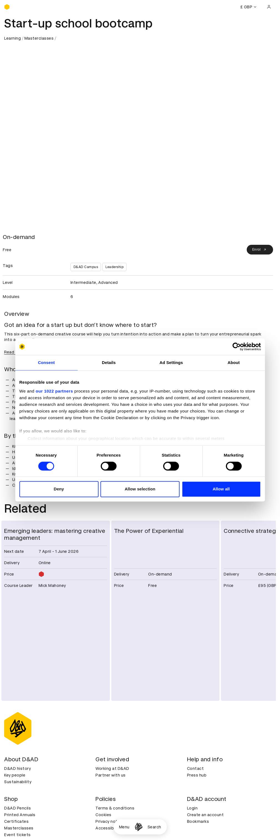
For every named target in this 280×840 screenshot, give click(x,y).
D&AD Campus (86, 267)
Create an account (205, 815)
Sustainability (17, 782)
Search (154, 827)
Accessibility (108, 828)
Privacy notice (109, 821)
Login (192, 808)
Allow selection (140, 489)
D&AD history (17, 768)
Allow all (221, 489)
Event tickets (17, 835)
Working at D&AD (112, 768)
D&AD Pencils (17, 808)
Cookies (103, 815)
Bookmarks (198, 821)
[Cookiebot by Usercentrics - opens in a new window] (236, 346)
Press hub (197, 775)
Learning (12, 38)
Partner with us (110, 775)
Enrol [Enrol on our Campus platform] (260, 250)
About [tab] (234, 362)
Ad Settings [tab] (171, 362)
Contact (195, 768)
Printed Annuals (20, 815)
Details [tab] (109, 362)
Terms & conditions (114, 808)
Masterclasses (39, 38)
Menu (124, 827)
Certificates (16, 821)
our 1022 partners (54, 391)
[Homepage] (138, 826)
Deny (59, 489)
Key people (14, 775)
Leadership (114, 267)
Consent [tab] (46, 362)
